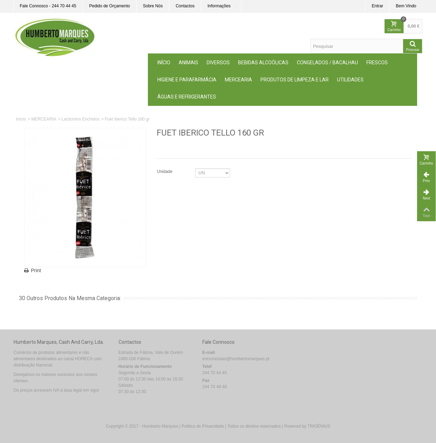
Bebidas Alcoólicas (263, 62)
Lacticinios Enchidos (81, 119)
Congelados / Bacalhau (327, 62)
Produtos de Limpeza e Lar (294, 79)
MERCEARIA (238, 79)
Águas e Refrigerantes (186, 97)
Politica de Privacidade (202, 426)
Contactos (185, 5)
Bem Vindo (406, 5)
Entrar (377, 5)
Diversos (218, 62)
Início (163, 62)
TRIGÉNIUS (318, 426)
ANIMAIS (188, 62)
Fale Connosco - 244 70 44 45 (48, 5)
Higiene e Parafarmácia (186, 79)
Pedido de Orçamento (109, 5)
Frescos (377, 62)
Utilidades (350, 79)
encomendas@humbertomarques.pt (236, 358)
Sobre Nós (153, 5)
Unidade (165, 171)
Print (36, 270)
